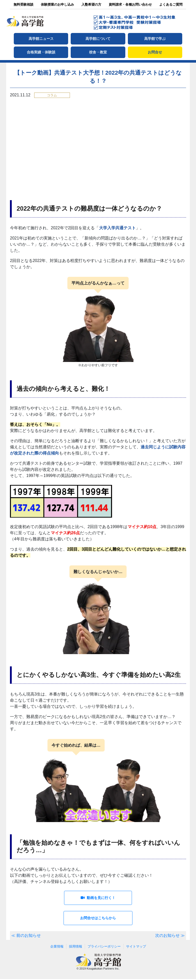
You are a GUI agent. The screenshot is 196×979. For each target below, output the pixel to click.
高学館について (98, 39)
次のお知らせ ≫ (170, 935)
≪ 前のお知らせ (26, 935)
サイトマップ (136, 946)
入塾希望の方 (91, 4)
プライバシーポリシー (104, 946)
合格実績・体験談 (41, 52)
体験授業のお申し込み (57, 4)
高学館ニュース (41, 39)
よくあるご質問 (170, 4)
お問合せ (155, 52)
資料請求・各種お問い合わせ (130, 4)
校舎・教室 (98, 52)
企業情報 (57, 946)
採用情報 (75, 946)
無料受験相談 (23, 4)
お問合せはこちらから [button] (98, 918)
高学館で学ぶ (155, 39)
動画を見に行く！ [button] (98, 898)
